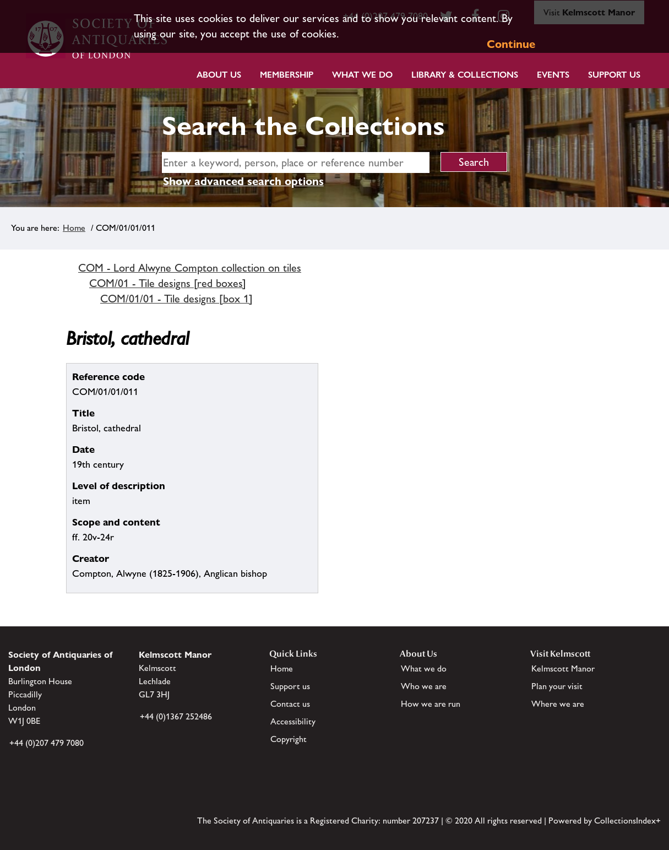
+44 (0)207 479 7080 (46, 743)
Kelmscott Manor (563, 668)
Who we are (424, 686)
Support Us (614, 74)
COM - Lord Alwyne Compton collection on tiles (189, 267)
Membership (286, 74)
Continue (511, 44)
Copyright (288, 739)
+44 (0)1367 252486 (176, 716)
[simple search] (295, 162)
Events (553, 74)
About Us (219, 74)
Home (74, 228)
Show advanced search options (243, 181)
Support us (290, 686)
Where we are (557, 704)
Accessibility (293, 721)
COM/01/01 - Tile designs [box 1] (176, 298)
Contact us (290, 704)
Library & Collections (464, 74)
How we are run (430, 704)
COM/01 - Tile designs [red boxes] (167, 283)
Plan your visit (557, 686)
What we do (362, 74)
